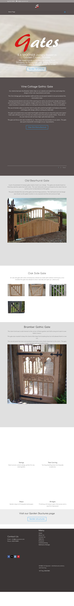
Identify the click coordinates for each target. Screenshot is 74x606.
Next (64, 167)
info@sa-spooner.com (18, 553)
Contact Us (42, 551)
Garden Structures (36, 69)
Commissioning (43, 557)
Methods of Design (44, 559)
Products (41, 555)
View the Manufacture (37, 127)
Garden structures (37, 533)
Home (40, 547)
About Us (41, 549)
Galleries (41, 553)
